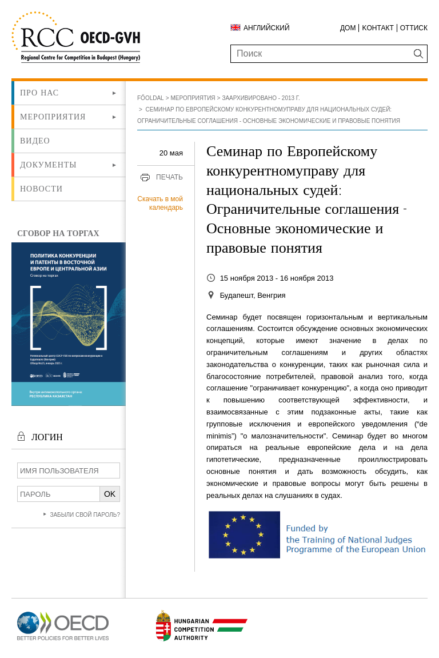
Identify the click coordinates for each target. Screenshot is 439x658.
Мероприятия (53, 116)
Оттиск (414, 28)
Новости (41, 189)
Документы (48, 164)
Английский (267, 28)
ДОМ (348, 28)
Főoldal (150, 98)
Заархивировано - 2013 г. (261, 98)
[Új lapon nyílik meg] (63, 640)
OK (109, 494)
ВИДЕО (35, 140)
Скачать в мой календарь (160, 203)
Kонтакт (377, 28)
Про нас (39, 92)
